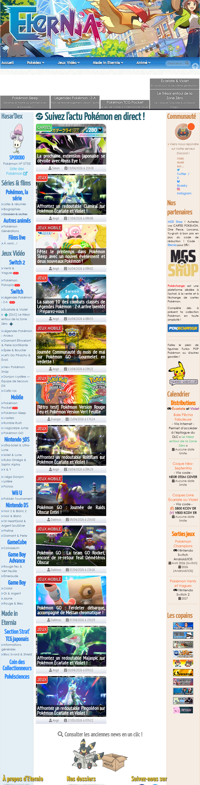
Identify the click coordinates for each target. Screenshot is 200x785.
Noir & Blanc (12, 516)
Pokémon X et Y (80, 768)
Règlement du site (17, 729)
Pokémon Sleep (25, 98)
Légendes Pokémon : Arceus (16, 333)
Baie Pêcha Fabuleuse (183, 416)
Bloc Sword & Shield (17, 654)
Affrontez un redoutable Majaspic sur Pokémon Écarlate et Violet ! (67, 409)
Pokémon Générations (10, 229)
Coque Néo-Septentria (183, 465)
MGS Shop (175, 222)
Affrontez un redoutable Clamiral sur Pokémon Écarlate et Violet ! (132, 158)
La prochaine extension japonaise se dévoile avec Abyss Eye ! (67, 158)
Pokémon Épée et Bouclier (87, 759)
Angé (103, 775)
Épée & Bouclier (14, 350)
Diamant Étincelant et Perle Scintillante (95, 755)
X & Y (7, 469)
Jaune (7, 598)
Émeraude (10, 576)
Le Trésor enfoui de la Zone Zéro (174, 95)
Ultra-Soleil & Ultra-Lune (15, 447)
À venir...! (10, 243)
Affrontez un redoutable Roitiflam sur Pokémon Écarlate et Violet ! (67, 308)
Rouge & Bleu (13, 603)
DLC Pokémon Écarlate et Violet (91, 746)
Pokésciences (17, 677)
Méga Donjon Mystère (12, 479)
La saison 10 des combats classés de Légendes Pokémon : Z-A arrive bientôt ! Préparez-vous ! (132, 206)
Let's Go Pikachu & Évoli (16, 357)
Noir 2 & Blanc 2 (14, 511)
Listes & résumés (14, 204)
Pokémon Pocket (9, 405)
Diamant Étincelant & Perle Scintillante (16, 343)
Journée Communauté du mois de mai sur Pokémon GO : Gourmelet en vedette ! (67, 256)
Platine (8, 531)
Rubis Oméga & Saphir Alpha (13, 462)
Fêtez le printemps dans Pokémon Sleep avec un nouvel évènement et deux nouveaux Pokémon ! (67, 206)
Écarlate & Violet (175, 80)
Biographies (11, 209)
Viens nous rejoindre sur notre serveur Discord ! (184, 148)
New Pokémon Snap (13, 369)
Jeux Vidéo (67, 62)
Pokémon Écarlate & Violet (87, 742)
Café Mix (9, 391)
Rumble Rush (12, 423)
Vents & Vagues (7, 270)
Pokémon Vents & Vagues (87, 729)
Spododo (16, 158)
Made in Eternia (106, 62)
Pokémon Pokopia (9, 282)
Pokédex (34, 62)
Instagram (184, 193)
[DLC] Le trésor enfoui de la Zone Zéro (15, 319)
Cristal (7, 588)
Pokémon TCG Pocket (125, 102)
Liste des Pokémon (15, 171)
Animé (141, 62)
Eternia (172, 245)
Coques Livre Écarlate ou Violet (183, 497)
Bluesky (182, 186)
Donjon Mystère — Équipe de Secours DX (15, 381)
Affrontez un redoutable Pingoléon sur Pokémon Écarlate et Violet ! (132, 407)
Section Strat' (17, 632)
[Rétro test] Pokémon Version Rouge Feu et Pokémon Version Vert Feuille (132, 256)
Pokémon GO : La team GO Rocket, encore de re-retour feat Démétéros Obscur (67, 357)
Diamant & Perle (15, 536)
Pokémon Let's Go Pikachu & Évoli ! (92, 764)
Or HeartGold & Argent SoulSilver (13, 523)
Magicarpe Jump (15, 428)
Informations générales (11, 647)
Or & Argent (12, 593)
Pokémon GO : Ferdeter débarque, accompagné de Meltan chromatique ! (132, 357)
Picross (8, 486)
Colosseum (11, 548)
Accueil (7, 62)
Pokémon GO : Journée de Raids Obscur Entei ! (132, 308)
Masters (8, 418)
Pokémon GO (13, 433)
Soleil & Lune (12, 455)
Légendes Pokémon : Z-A (75, 98)
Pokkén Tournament (17, 499)
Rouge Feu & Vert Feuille (11, 569)
